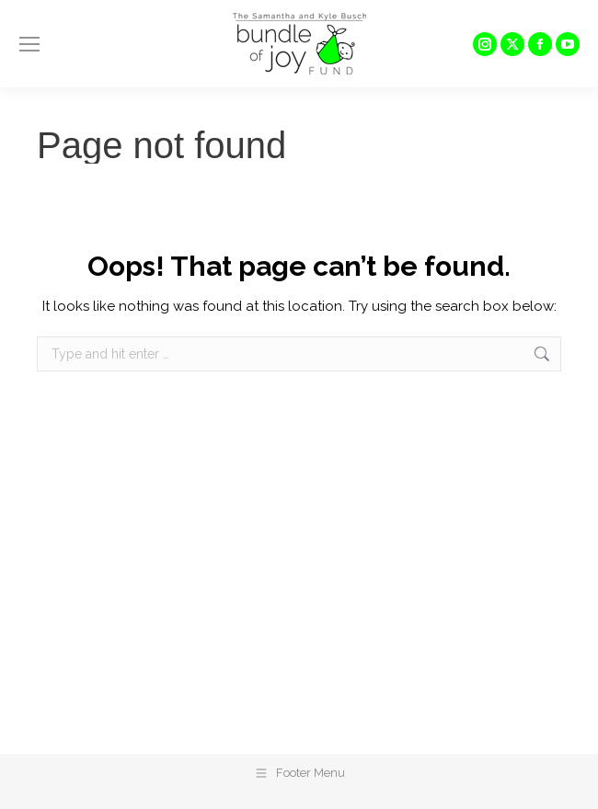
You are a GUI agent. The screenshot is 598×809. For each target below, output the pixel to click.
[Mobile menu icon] (29, 44)
